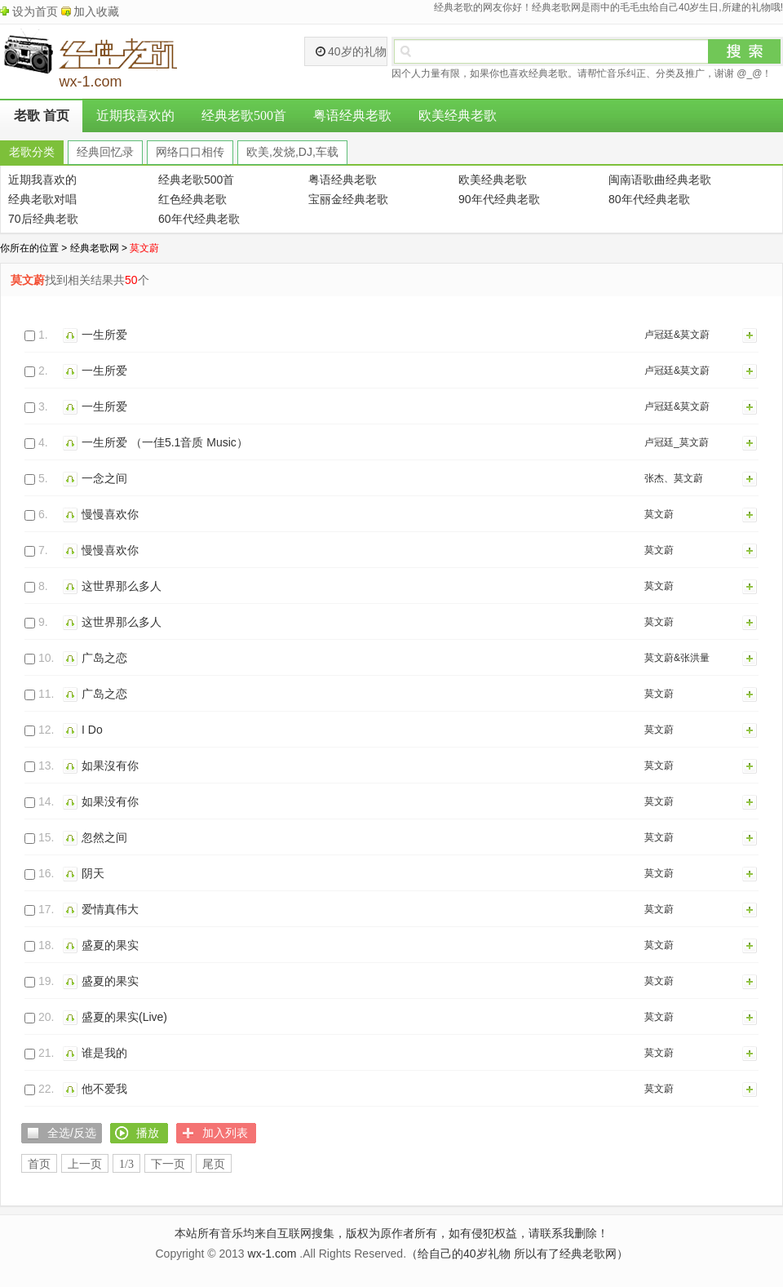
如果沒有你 (110, 765)
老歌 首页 (41, 115)
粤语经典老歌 (352, 115)
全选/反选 (71, 1132)
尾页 (213, 1164)
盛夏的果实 (110, 945)
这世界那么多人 (121, 585)
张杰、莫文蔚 (673, 478)
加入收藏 (96, 11)
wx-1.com (272, 1253)
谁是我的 (104, 1052)
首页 (39, 1164)
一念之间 (104, 478)
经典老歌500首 (243, 115)
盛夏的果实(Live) (124, 1016)
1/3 (126, 1164)
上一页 (85, 1164)
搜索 (744, 51)
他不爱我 (104, 1088)
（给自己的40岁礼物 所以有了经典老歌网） (516, 1253)
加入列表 (750, 334)
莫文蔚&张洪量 (677, 657)
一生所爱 (104, 334)
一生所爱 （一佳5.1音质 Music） (165, 442)
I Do (92, 729)
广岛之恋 (104, 657)
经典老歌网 (94, 248)
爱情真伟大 (110, 909)
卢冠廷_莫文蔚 (676, 442)
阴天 (93, 873)
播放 (72, 334)
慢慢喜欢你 (110, 514)
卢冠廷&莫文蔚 (677, 334)
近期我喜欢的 (135, 115)
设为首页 (35, 11)
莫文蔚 (659, 514)
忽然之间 (104, 837)
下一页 (168, 1164)
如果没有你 (110, 801)
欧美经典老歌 (457, 115)
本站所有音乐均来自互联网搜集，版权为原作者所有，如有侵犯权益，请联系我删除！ (391, 1233)
